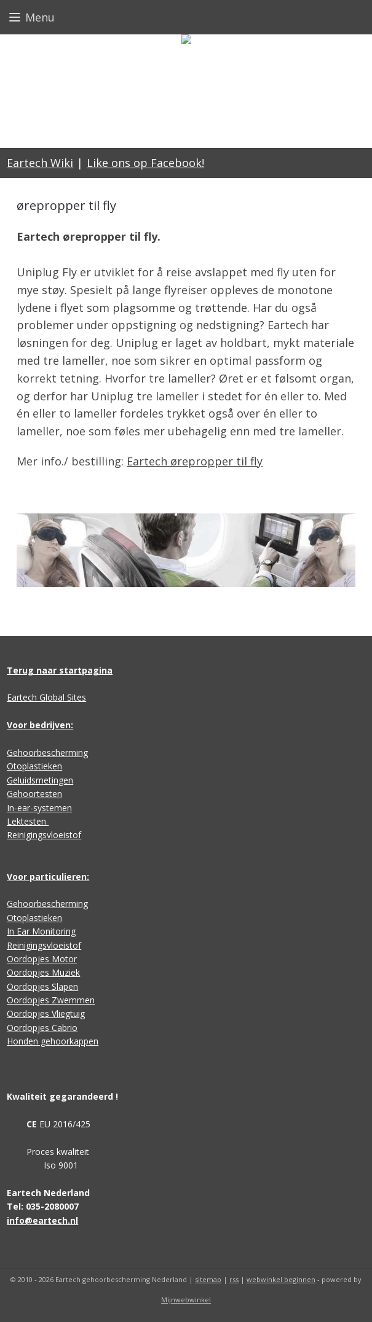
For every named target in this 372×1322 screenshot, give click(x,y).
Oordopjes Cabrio (42, 1027)
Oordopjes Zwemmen (51, 1000)
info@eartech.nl (42, 1220)
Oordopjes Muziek (43, 972)
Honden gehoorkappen (52, 1041)
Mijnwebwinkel (186, 1299)
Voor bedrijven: (40, 725)
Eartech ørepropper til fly (195, 461)
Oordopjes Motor (42, 959)
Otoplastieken (34, 766)
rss (234, 1279)
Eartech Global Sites (46, 697)
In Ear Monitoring (41, 931)
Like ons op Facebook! (145, 162)
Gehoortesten (34, 793)
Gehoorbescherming (47, 752)
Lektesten (28, 821)
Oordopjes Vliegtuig (46, 1013)
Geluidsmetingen (40, 780)
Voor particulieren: (48, 876)
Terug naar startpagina (60, 670)
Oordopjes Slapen (42, 986)
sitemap (208, 1279)
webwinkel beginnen (281, 1279)
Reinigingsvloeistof (44, 835)
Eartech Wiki (40, 162)
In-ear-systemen (39, 808)
